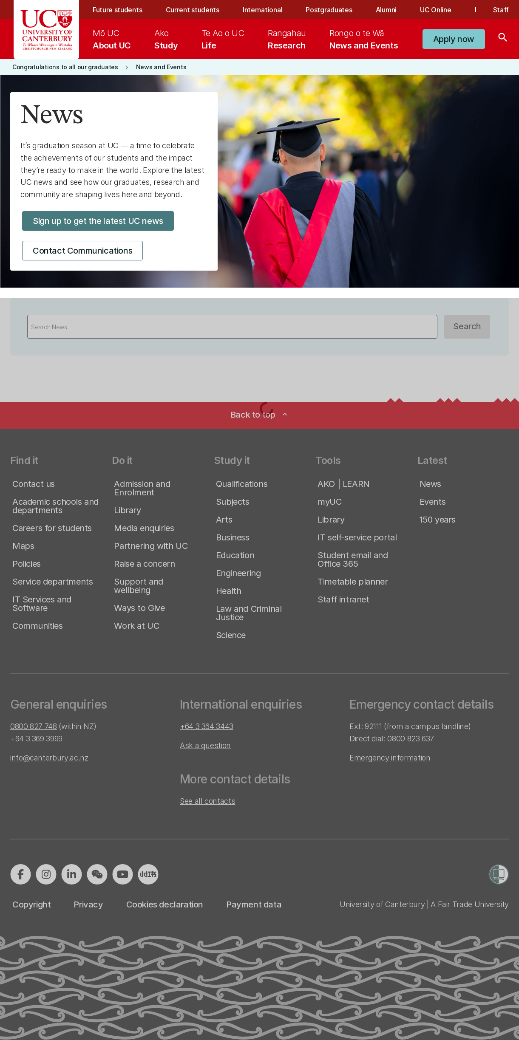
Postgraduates (329, 10)
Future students (117, 10)
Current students (192, 10)
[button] (454, 39)
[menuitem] (112, 39)
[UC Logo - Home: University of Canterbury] (46, 29)
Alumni (386, 10)
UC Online (435, 10)
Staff (501, 10)
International (262, 10)
